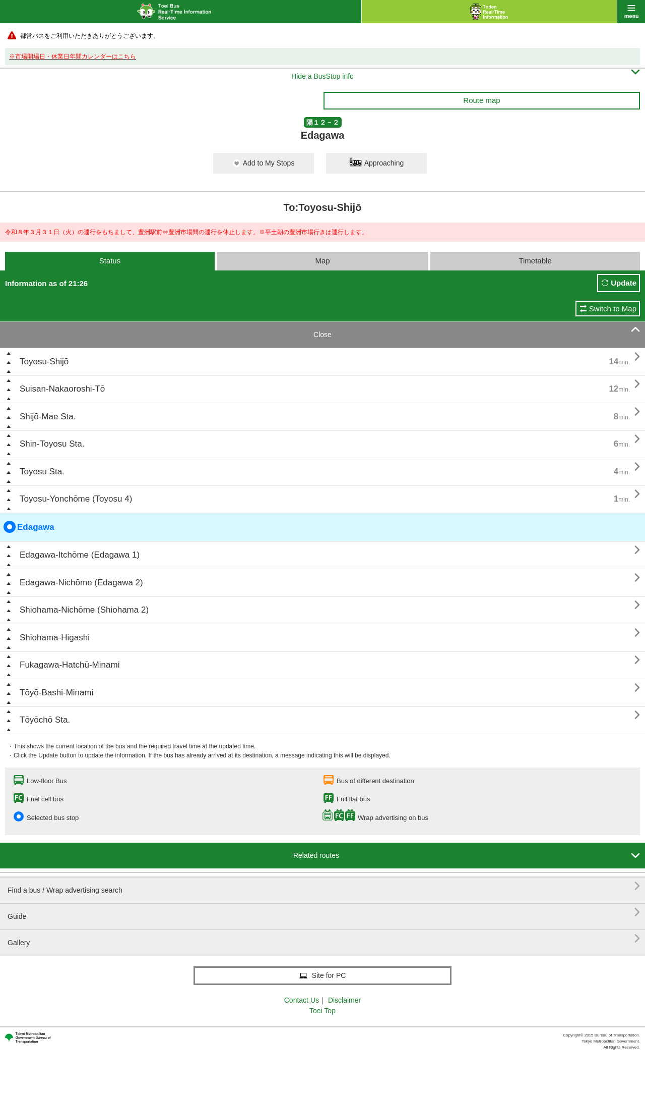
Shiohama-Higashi (55, 637)
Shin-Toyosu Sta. (52, 444)
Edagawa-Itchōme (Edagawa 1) (80, 555)
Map (322, 260)
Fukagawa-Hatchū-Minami (69, 665)
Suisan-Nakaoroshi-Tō (62, 389)
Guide (324, 912)
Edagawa (29, 527)
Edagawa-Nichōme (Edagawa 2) (81, 582)
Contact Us (301, 1000)
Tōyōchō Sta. (45, 720)
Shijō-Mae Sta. (48, 416)
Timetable (535, 260)
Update (623, 283)
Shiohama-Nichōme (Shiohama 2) (84, 610)
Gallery (324, 939)
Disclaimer (344, 1000)
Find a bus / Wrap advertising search (324, 886)
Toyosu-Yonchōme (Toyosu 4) (76, 499)
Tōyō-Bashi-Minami (56, 692)
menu (631, 11)
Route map (481, 100)
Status (110, 260)
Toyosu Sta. (42, 471)
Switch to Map (612, 308)
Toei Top (322, 1011)
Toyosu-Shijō (44, 361)
